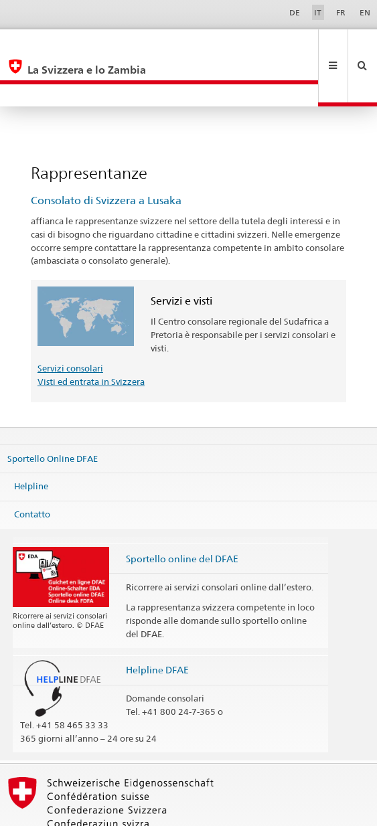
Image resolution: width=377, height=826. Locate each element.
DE (294, 12)
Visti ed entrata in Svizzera (91, 336)
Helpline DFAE (157, 625)
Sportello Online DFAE (52, 413)
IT (317, 12)
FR (341, 12)
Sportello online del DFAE (182, 513)
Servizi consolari (70, 323)
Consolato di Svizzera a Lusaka (106, 155)
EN (365, 12)
